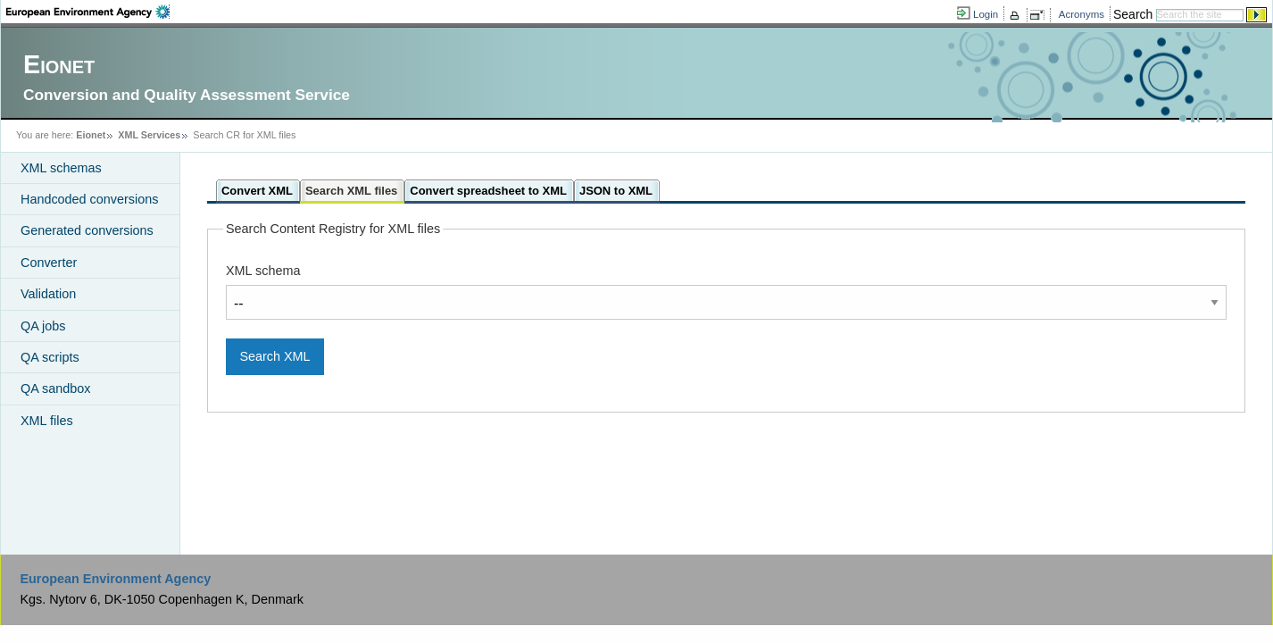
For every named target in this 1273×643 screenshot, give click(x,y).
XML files (47, 420)
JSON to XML (616, 190)
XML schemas (61, 168)
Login (985, 14)
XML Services (149, 134)
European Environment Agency (115, 579)
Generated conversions (87, 230)
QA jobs (43, 326)
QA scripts (50, 357)
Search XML (274, 356)
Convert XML (257, 190)
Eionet (90, 134)
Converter (49, 262)
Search (1132, 14)
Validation (48, 294)
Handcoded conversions (89, 199)
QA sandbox (55, 388)
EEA (88, 11)
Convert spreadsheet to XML (488, 190)
